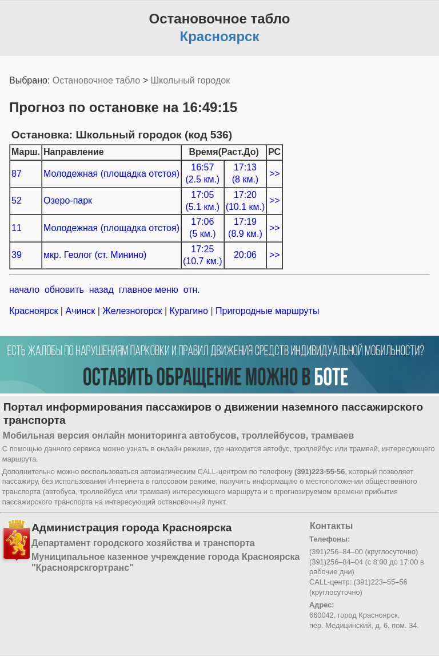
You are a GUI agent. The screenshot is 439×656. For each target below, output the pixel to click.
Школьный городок (190, 80)
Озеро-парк (67, 200)
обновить (64, 290)
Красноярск (35, 311)
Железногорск (132, 311)
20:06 (245, 255)
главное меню (148, 290)
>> (274, 173)
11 (16, 228)
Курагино (188, 311)
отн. (191, 290)
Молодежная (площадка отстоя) (111, 173)
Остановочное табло (96, 80)
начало (24, 290)
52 (16, 200)
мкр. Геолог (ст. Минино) (94, 255)
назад (101, 290)
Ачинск (80, 311)
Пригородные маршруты (266, 311)
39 (16, 255)
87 (16, 173)
